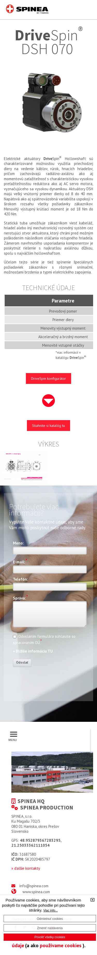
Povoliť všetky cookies (49, 937)
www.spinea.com (36, 891)
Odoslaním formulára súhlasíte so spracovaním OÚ (44, 639)
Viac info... (50, 910)
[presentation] (52, 681)
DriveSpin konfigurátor (48, 378)
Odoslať (22, 662)
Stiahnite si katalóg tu (48, 425)
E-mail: (20, 561)
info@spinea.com (33, 885)
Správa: (20, 597)
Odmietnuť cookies (50, 919)
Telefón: (20, 579)
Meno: (18, 543)
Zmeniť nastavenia (50, 928)
